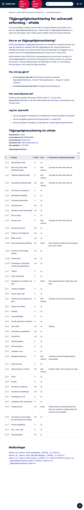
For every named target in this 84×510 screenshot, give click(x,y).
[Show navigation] (79, 505)
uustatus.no (15, 62)
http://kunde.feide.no (43, 119)
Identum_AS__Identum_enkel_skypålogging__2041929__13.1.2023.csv (34, 452)
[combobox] (59, 4)
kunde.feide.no (16, 64)
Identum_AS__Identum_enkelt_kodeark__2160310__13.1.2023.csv (32, 458)
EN (79, 4)
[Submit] (47, 4)
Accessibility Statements (53, 12)
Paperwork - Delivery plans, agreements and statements (26, 12)
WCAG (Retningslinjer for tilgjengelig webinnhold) (26, 44)
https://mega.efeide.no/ (30, 143)
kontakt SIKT (56, 119)
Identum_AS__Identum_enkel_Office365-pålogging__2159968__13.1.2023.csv (36, 455)
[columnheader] (7, 157)
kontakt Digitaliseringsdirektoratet (61, 123)
